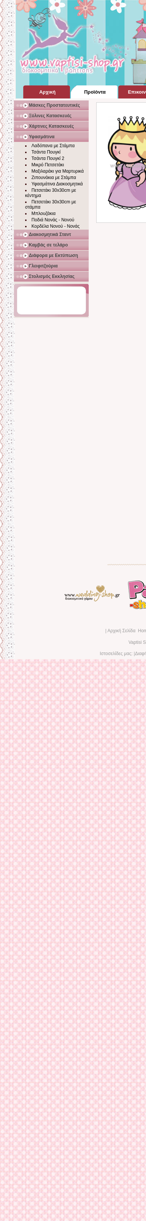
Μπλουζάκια (43, 213)
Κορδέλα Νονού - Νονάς (55, 226)
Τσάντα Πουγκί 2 (47, 158)
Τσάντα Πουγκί (46, 152)
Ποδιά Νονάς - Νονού (52, 219)
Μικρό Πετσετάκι (47, 164)
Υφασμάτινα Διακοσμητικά (57, 184)
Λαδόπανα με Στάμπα (52, 145)
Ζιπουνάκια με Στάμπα (53, 177)
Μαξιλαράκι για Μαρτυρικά (57, 171)
